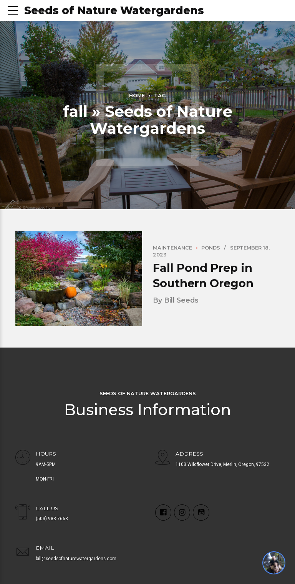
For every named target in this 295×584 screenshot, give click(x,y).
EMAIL (45, 548)
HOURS (46, 454)
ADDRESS (189, 454)
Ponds (210, 248)
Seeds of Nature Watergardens (114, 10)
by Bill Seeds (176, 300)
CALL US (47, 508)
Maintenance (172, 248)
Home (137, 95)
